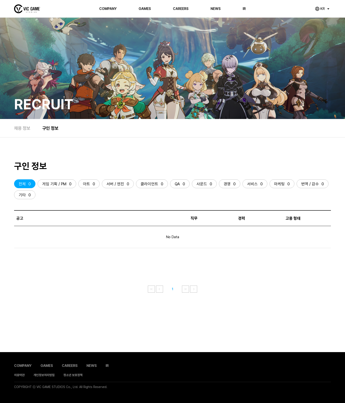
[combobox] (325, 8)
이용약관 (19, 375)
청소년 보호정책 (73, 375)
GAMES (145, 9)
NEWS (216, 9)
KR (322, 9)
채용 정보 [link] (22, 128)
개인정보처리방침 (44, 375)
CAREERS (181, 9)
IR (244, 9)
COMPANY (108, 9)
